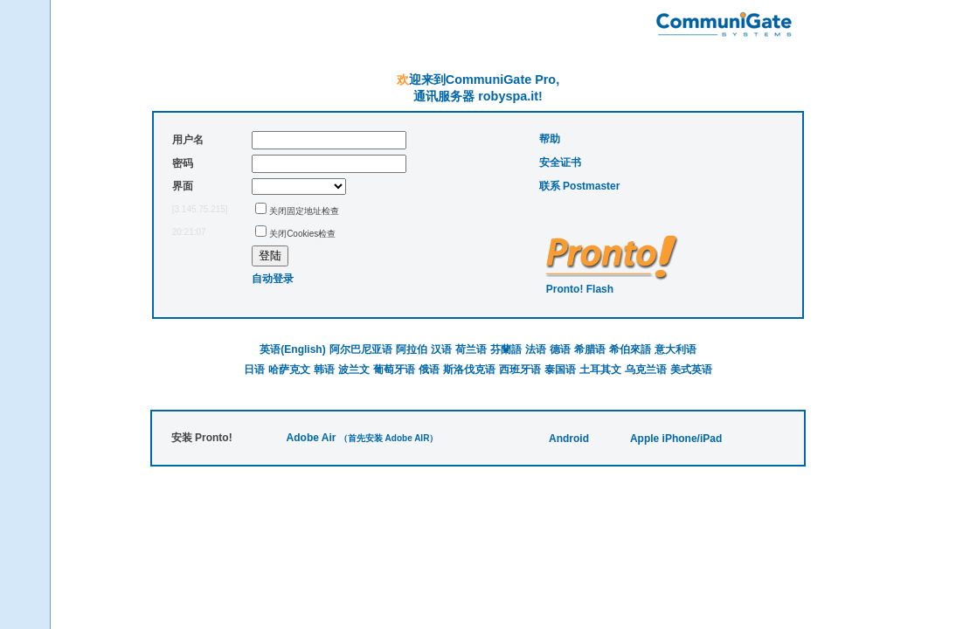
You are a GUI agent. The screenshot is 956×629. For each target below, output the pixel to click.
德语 (560, 349)
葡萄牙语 (394, 369)
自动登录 (273, 279)
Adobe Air (311, 438)
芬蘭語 (506, 349)
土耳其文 (600, 369)
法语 (535, 349)
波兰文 (354, 369)
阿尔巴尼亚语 (360, 349)
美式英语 (691, 369)
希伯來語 (630, 349)
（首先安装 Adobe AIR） (389, 438)
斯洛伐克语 (469, 369)
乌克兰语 (646, 369)
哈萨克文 (289, 369)
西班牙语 (520, 369)
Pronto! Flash (579, 289)
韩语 (324, 369)
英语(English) (292, 349)
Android (569, 438)
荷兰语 (471, 349)
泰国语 (560, 369)
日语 (254, 369)
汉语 (441, 349)
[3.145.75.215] (200, 209)
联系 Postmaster (579, 186)
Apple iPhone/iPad (676, 438)
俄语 (429, 369)
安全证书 (560, 162)
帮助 (549, 139)
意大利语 (675, 349)
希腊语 (590, 349)
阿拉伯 (411, 349)
